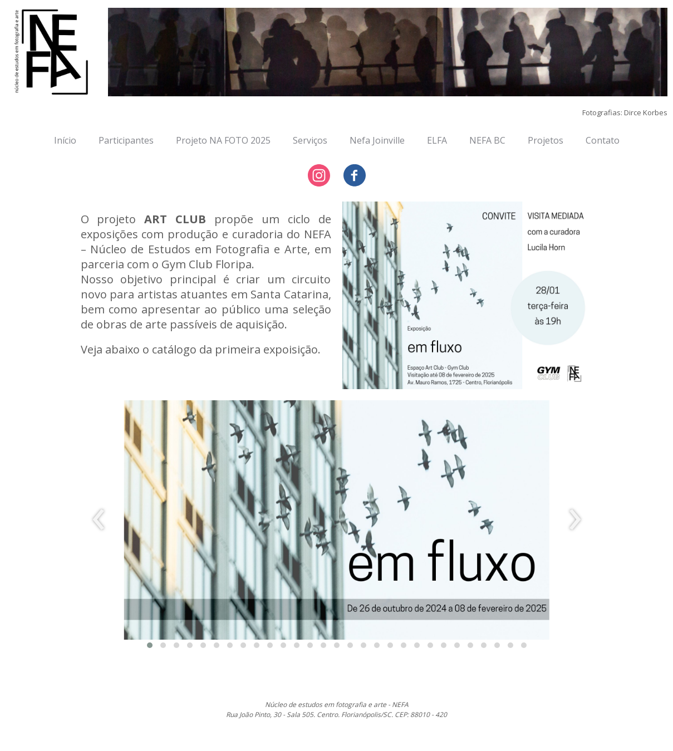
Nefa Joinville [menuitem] (377, 140)
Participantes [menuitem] (126, 140)
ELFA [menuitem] (437, 140)
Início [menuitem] (65, 140)
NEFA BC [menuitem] (487, 140)
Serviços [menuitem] (310, 140)
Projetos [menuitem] (545, 140)
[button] (149, 645)
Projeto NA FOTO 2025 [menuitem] (223, 140)
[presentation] (99, 520)
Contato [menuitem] (603, 140)
